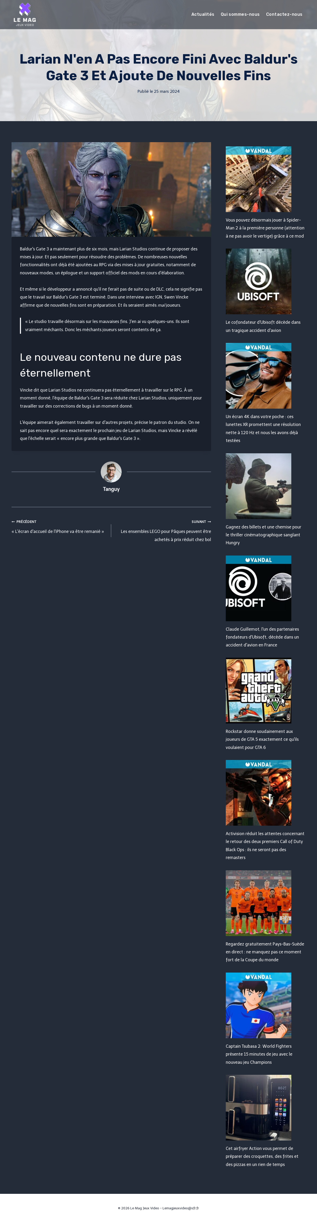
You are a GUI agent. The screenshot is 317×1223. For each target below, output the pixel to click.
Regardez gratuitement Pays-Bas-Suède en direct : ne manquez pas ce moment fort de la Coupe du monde (265, 952)
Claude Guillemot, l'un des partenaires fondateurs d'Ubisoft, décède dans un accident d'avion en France (262, 637)
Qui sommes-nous (240, 14)
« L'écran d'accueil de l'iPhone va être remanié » (59, 526)
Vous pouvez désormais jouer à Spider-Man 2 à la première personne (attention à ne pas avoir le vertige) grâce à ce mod (265, 228)
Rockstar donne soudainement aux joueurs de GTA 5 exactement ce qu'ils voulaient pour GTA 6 (262, 739)
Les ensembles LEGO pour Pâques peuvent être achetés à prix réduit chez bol (163, 530)
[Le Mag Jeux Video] (25, 14)
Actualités (202, 14)
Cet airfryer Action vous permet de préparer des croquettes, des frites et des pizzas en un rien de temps (262, 1156)
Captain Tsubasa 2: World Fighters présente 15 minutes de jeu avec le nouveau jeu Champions (259, 1054)
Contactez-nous (284, 14)
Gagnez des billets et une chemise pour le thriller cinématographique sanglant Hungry (263, 535)
